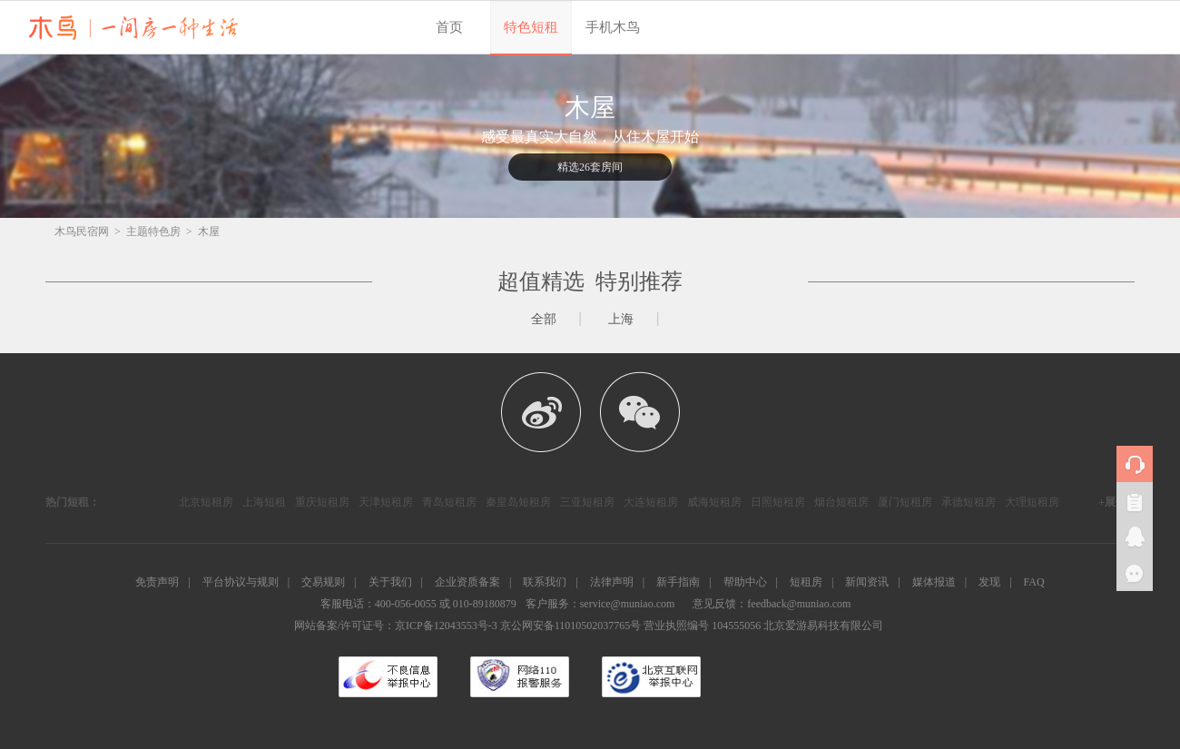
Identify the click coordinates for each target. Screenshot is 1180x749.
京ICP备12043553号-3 (446, 625)
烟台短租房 (841, 502)
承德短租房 (968, 502)
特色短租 (531, 27)
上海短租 (264, 502)
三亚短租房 (587, 502)
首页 (449, 27)
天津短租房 (386, 502)
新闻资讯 (867, 582)
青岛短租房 (449, 502)
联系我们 (544, 582)
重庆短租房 (322, 502)
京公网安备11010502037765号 (571, 625)
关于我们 (390, 582)
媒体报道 (934, 582)
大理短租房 (1032, 502)
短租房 (806, 582)
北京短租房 (206, 502)
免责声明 (157, 582)
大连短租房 (651, 502)
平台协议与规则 (240, 582)
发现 (989, 582)
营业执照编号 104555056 (702, 625)
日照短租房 (778, 502)
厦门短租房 (905, 502)
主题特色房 (153, 231)
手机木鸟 (612, 27)
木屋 (209, 231)
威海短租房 (714, 502)
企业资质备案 (467, 582)
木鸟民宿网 (81, 231)
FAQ (1034, 582)
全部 (543, 319)
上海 (621, 319)
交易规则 (323, 582)
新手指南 (678, 582)
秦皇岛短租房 (518, 502)
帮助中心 (745, 582)
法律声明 (612, 582)
